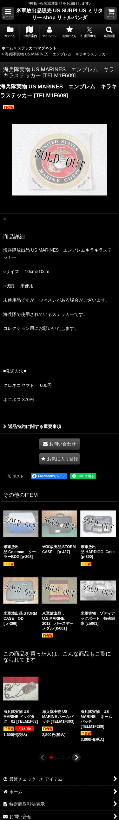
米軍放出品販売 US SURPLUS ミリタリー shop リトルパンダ (59, 14)
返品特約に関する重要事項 (32, 426)
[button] (8, 13)
